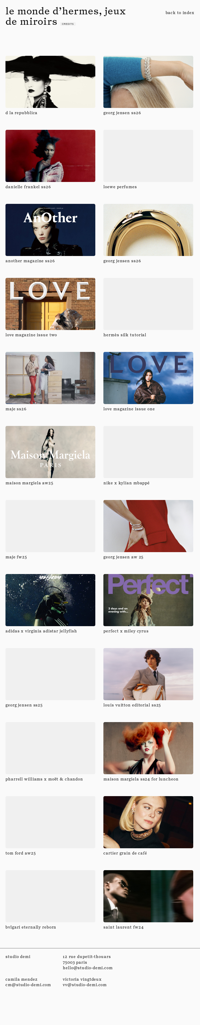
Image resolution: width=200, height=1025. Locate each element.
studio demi (17, 956)
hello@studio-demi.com (88, 968)
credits (68, 24)
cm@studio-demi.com (28, 985)
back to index (180, 12)
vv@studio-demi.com (85, 985)
